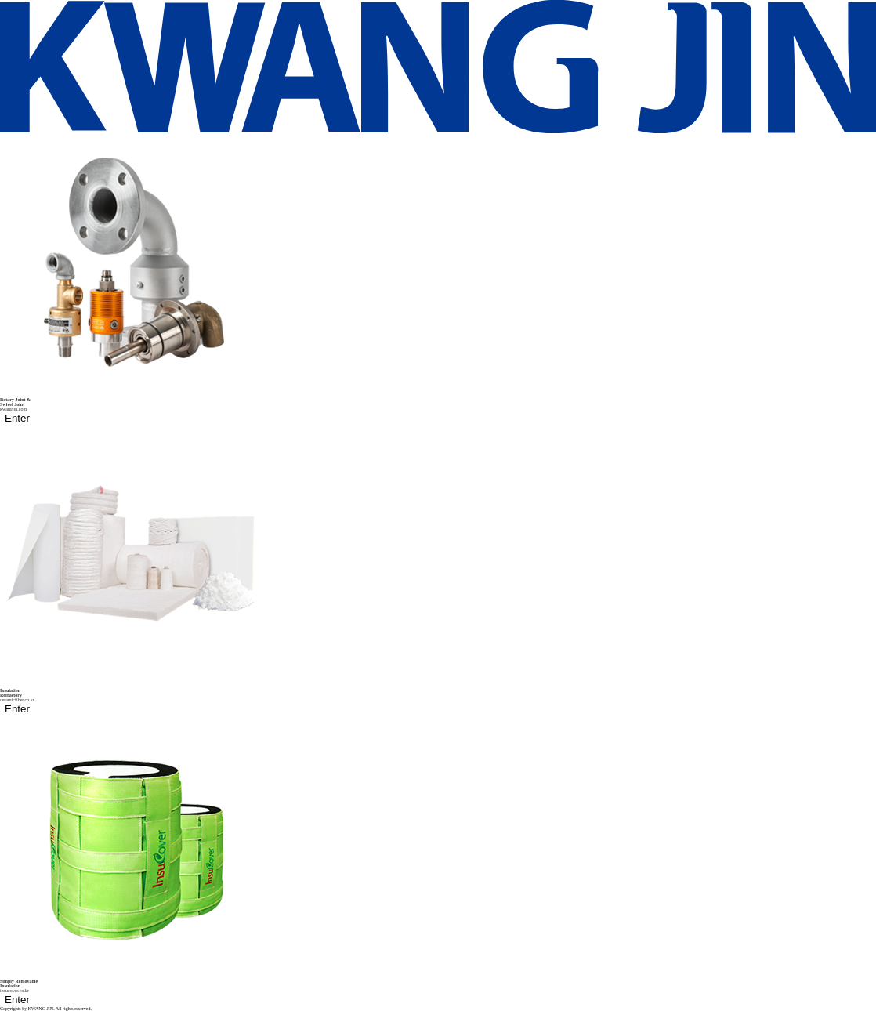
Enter (17, 418)
